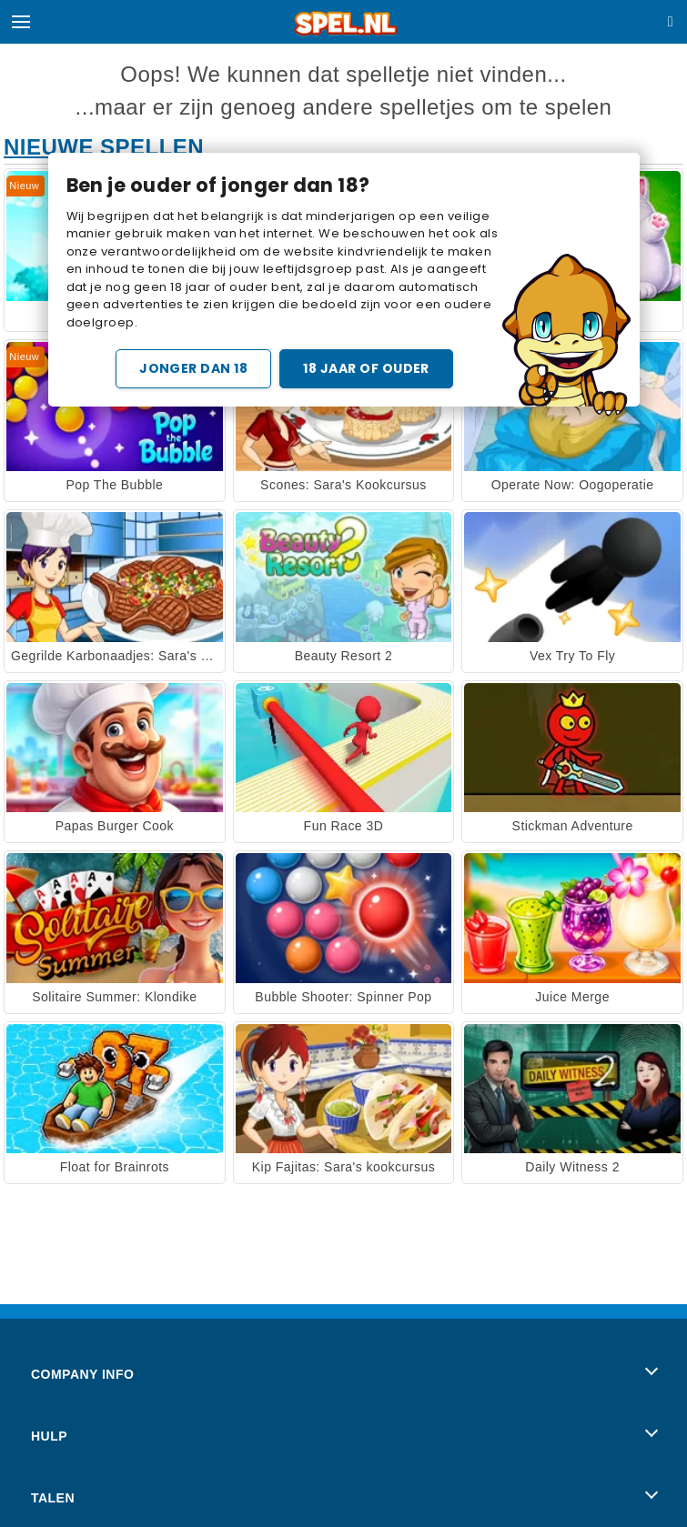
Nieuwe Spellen (104, 147)
